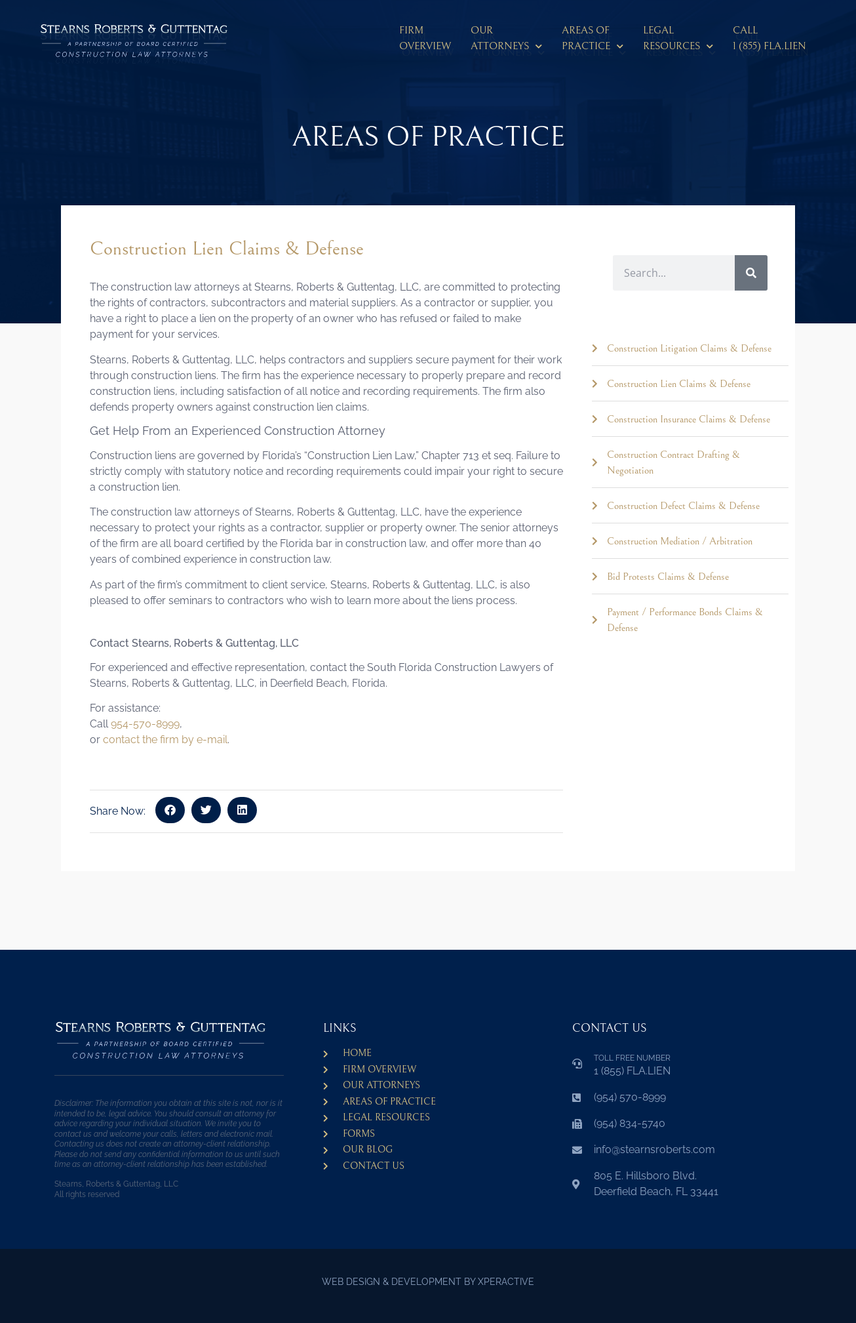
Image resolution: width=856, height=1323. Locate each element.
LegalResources (678, 40)
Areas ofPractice (592, 40)
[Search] (751, 273)
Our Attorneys (506, 40)
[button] (170, 810)
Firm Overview (425, 38)
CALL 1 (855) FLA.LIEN (769, 38)
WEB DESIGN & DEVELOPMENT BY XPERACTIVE (428, 1281)
